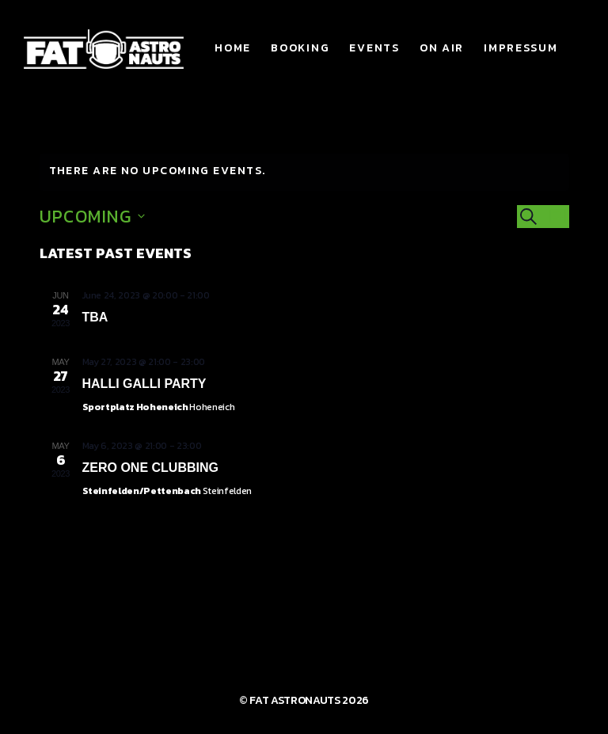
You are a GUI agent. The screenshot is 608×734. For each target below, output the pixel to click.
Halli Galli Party (144, 383)
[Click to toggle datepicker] (93, 216)
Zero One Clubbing (150, 467)
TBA (95, 317)
